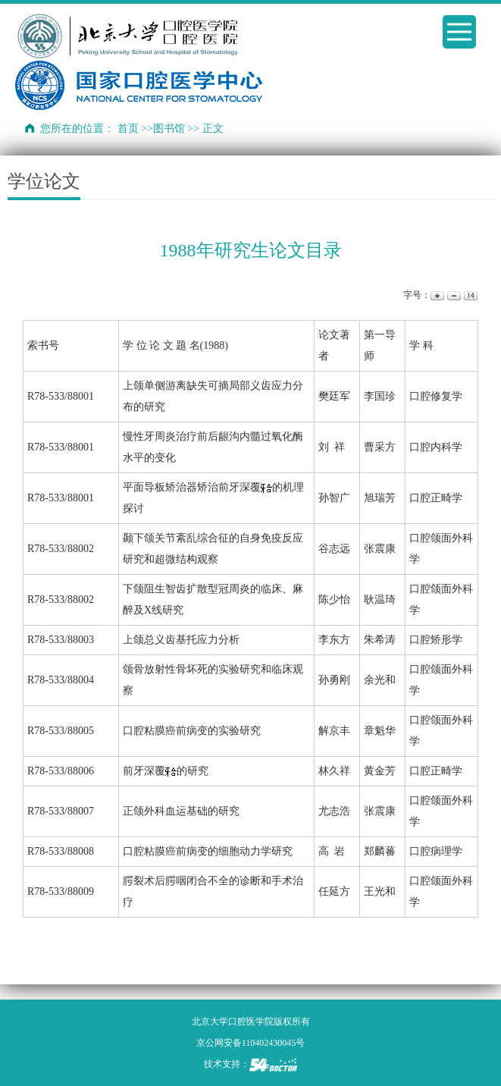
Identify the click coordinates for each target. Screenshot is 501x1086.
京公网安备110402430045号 (250, 1042)
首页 (128, 128)
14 (469, 295)
